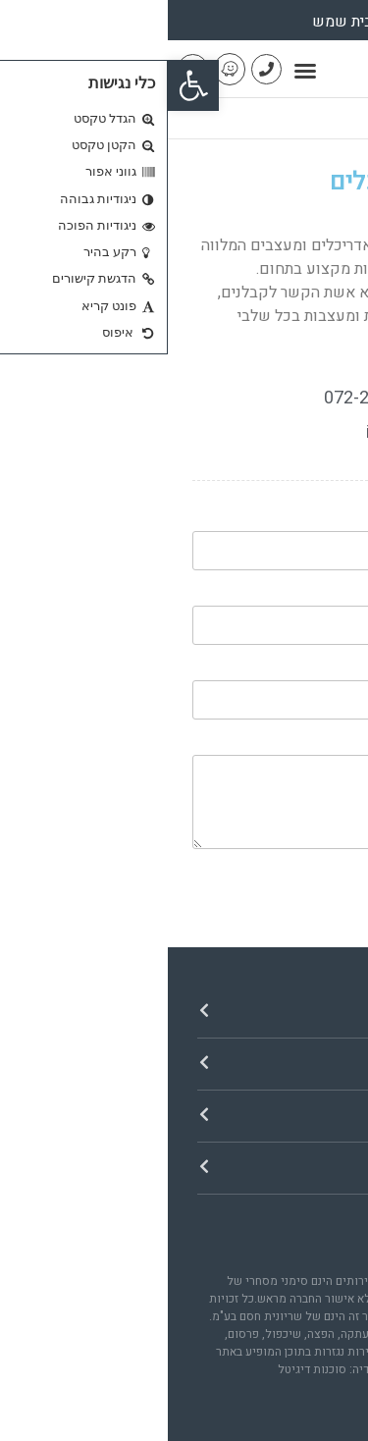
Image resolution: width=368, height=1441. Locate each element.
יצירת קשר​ (289, 1167)
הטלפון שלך (301, 672)
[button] (25, 85)
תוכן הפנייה (306, 747)
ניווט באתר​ (289, 1011)
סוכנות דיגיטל (144, 1369)
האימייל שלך (301, 598)
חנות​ (316, 1063)
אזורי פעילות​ (280, 1115)
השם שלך (309, 523)
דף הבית (319, 118)
